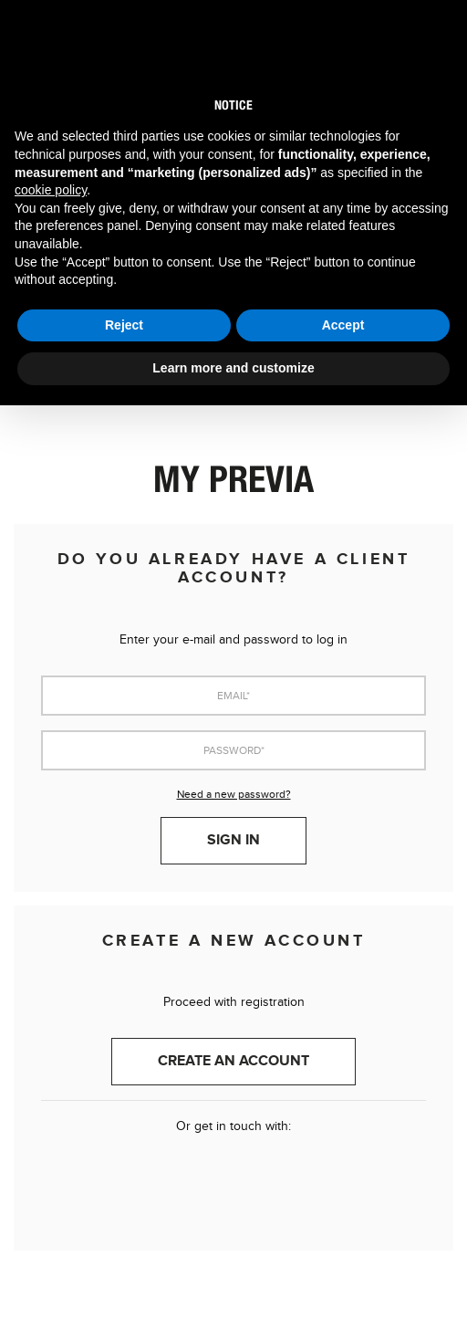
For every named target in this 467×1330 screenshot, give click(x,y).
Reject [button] (124, 325)
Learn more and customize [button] (233, 368)
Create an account (233, 1061)
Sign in (233, 840)
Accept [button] (343, 325)
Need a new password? (234, 794)
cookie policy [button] (51, 190)
